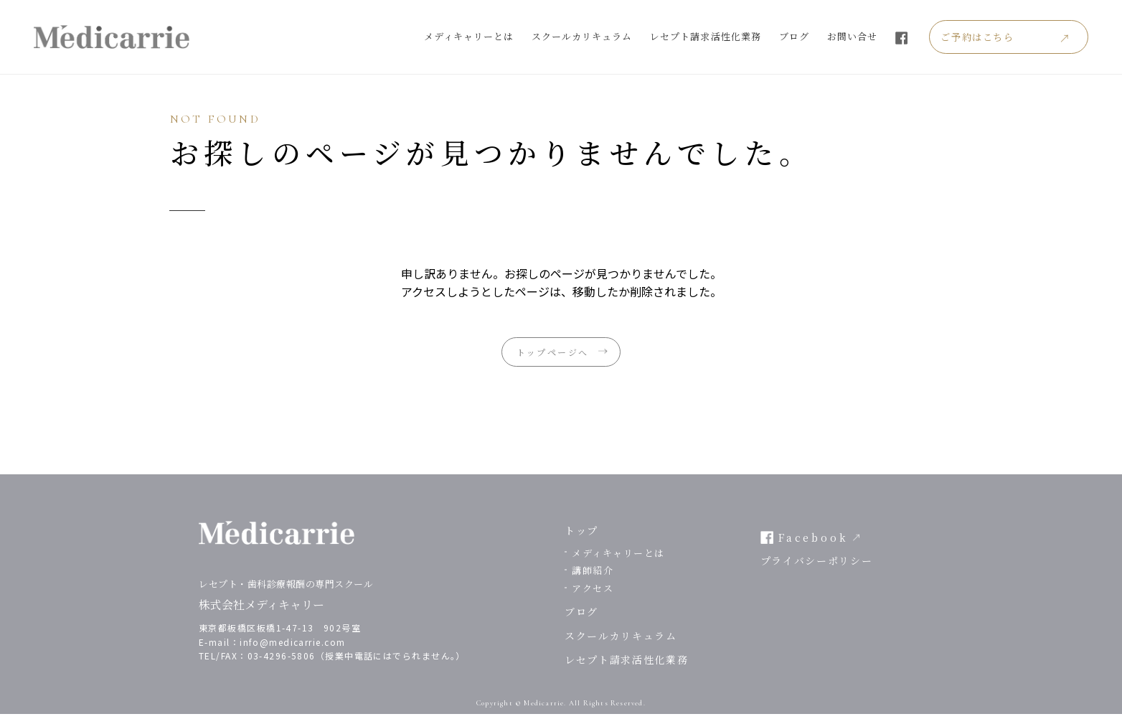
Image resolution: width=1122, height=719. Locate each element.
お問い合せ (879, 36)
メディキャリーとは (494, 36)
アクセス (592, 593)
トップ (581, 535)
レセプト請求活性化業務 (731, 36)
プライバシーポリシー (816, 566)
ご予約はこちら (1006, 36)
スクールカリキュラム (608, 36)
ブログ (820, 36)
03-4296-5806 (282, 660)
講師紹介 (592, 576)
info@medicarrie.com (292, 647)
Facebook (813, 542)
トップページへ (550, 354)
